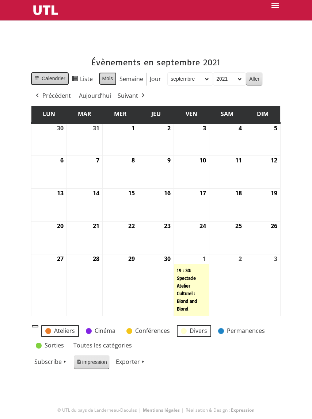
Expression (243, 410)
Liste (82, 80)
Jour (155, 79)
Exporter (131, 362)
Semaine (132, 79)
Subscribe (51, 362)
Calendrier (49, 79)
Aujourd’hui (95, 96)
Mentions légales (161, 410)
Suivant (132, 96)
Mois (107, 78)
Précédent (52, 96)
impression (91, 363)
